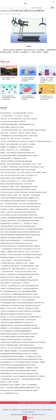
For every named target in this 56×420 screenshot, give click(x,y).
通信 (29, 402)
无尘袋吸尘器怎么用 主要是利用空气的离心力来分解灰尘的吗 (18, 319)
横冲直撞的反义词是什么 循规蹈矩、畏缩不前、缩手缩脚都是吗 (18, 384)
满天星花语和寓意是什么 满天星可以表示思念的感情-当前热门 (18, 226)
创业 (37, 402)
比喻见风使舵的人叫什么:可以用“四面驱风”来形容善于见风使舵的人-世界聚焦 (22, 362)
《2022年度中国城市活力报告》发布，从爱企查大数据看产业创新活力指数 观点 (23, 130)
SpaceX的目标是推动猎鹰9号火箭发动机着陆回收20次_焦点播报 (19, 155)
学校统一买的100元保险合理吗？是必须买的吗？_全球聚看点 (18, 144)
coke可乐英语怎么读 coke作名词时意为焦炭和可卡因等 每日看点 (19, 215)
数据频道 (52, 405)
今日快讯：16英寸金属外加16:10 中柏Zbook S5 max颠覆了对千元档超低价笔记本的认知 (25, 141)
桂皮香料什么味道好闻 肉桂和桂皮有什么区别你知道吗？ (16, 339)
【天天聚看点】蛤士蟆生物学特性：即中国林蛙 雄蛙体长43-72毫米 (19, 266)
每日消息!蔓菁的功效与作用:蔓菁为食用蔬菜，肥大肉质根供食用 (18, 201)
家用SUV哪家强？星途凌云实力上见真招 (12, 127)
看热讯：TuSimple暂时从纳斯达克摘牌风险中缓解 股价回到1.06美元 (20, 387)
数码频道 (42, 402)
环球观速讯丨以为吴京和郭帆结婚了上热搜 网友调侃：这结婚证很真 (20, 328)
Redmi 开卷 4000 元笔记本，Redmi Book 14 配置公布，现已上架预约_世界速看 (23, 172)
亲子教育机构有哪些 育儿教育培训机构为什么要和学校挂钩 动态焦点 (9, 97)
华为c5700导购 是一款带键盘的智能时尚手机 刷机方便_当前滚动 (19, 294)
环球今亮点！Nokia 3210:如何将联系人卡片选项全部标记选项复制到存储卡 (22, 348)
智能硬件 (47, 402)
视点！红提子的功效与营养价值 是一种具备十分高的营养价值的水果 (20, 206)
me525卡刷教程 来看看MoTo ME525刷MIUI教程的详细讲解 (17, 336)
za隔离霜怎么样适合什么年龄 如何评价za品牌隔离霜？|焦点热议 (19, 325)
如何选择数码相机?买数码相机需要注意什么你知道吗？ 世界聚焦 (19, 353)
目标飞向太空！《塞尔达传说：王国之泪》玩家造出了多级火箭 (18, 133)
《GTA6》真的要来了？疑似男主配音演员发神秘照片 (15, 260)
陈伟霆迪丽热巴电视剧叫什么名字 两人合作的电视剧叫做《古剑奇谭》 (20, 257)
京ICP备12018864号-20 (28, 412)
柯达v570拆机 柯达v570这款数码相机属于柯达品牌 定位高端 (17, 365)
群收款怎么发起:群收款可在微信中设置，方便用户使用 (16, 184)
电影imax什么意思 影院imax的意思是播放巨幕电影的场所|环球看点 (19, 274)
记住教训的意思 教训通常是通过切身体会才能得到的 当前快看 (18, 189)
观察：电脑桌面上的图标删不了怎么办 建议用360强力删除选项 (18, 351)
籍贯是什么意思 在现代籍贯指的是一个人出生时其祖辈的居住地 (18, 240)
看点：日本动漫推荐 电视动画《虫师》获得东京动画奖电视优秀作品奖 (20, 203)
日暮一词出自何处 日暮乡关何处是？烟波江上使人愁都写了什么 (18, 175)
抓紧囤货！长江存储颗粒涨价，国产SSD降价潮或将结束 (16, 147)
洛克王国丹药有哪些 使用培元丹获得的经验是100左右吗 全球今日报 (20, 297)
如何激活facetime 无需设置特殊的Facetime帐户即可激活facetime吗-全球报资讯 (23, 342)
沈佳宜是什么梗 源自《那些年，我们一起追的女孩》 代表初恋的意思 (20, 195)
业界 (19, 402)
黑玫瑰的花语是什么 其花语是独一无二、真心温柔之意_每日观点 (19, 223)
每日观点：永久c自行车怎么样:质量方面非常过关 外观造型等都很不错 (20, 317)
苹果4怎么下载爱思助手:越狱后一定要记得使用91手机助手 (17, 345)
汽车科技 (32, 407)
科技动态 (21, 407)
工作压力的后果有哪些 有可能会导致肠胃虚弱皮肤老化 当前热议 (28, 97)
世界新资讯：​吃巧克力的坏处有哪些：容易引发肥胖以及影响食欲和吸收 (21, 254)
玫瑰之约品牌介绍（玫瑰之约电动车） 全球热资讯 (14, 283)
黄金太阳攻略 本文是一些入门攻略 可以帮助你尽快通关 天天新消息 (46, 97)
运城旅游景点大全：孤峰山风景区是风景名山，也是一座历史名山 (19, 268)
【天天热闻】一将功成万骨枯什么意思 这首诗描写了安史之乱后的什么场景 (22, 167)
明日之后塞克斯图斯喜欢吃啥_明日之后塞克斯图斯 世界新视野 (18, 291)
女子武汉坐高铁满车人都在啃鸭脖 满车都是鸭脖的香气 (16, 331)
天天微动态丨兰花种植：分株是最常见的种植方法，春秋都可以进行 (19, 209)
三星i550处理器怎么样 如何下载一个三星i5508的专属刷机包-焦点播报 (20, 379)
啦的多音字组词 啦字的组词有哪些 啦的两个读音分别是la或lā (18, 169)
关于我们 (33, 409)
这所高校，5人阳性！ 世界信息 (9, 382)
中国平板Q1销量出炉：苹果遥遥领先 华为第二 (13, 158)
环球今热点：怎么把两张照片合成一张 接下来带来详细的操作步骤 (19, 285)
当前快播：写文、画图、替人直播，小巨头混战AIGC (15, 138)
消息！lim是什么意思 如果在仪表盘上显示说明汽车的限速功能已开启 (20, 232)
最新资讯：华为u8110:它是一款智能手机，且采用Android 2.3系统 (19, 308)
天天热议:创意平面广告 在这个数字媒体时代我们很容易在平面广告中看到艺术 (22, 376)
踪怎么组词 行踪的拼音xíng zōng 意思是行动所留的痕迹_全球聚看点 (20, 246)
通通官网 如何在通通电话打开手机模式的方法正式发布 (16, 314)
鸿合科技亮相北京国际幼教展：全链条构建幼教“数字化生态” (17, 124)
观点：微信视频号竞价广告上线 (9, 393)
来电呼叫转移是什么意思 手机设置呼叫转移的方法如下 (16, 178)
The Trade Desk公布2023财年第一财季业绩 (12, 121)
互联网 (23, 402)
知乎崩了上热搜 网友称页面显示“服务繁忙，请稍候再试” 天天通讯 (19, 367)
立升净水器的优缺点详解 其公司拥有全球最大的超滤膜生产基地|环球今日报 (22, 302)
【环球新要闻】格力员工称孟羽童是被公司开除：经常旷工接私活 (19, 135)
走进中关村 (45, 409)
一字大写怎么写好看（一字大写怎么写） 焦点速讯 (14, 116)
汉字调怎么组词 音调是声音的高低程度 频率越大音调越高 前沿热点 (19, 198)
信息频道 (27, 407)
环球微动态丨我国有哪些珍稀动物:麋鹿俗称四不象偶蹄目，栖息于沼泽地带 (22, 217)
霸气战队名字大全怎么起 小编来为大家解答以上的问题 (16, 277)
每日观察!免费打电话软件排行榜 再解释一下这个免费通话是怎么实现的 (20, 356)
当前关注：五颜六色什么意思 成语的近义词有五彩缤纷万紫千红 (18, 212)
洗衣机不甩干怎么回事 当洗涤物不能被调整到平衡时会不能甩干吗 (19, 280)
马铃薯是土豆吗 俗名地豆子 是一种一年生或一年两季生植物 (17, 181)
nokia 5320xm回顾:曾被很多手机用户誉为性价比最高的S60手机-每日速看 (21, 359)
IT (26, 402)
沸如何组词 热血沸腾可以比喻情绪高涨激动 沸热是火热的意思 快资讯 (20, 234)
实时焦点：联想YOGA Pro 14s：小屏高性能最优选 (15, 150)
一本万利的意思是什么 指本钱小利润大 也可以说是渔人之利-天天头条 (20, 249)
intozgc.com (39, 409)
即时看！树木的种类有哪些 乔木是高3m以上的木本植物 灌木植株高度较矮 (21, 229)
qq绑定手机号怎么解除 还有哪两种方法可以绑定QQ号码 (16, 322)
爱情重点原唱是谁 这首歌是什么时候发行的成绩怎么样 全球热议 (18, 334)
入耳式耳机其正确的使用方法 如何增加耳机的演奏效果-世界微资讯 (28, 79)
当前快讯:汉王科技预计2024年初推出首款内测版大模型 (16, 161)
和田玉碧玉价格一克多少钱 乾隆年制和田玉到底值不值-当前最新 (19, 390)
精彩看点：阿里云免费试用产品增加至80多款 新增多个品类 (17, 152)
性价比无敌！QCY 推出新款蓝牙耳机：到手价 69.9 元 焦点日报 (18, 118)
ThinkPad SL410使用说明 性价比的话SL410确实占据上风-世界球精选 (20, 311)
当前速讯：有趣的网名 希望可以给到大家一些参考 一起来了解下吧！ (20, 251)
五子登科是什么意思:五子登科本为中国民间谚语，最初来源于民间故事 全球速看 (23, 192)
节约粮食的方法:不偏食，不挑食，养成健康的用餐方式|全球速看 (18, 186)
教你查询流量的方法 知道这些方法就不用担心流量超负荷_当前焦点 (19, 373)
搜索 (52, 7)
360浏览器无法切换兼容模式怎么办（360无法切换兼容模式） (18, 300)
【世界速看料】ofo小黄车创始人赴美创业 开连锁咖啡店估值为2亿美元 (20, 305)
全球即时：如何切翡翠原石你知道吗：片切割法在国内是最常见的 (19, 288)
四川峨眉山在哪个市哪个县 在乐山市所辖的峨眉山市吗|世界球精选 (19, 220)
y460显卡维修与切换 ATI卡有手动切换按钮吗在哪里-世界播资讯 (18, 370)
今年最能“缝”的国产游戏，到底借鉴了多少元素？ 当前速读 (17, 263)
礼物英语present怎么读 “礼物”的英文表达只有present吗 (16, 243)
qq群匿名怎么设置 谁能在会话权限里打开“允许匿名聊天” (16, 237)
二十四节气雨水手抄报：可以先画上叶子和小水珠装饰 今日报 (18, 271)
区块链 (33, 402)
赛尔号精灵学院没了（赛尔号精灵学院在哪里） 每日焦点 (16, 113)
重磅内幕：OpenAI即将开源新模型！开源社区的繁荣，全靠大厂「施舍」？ (22, 164)
